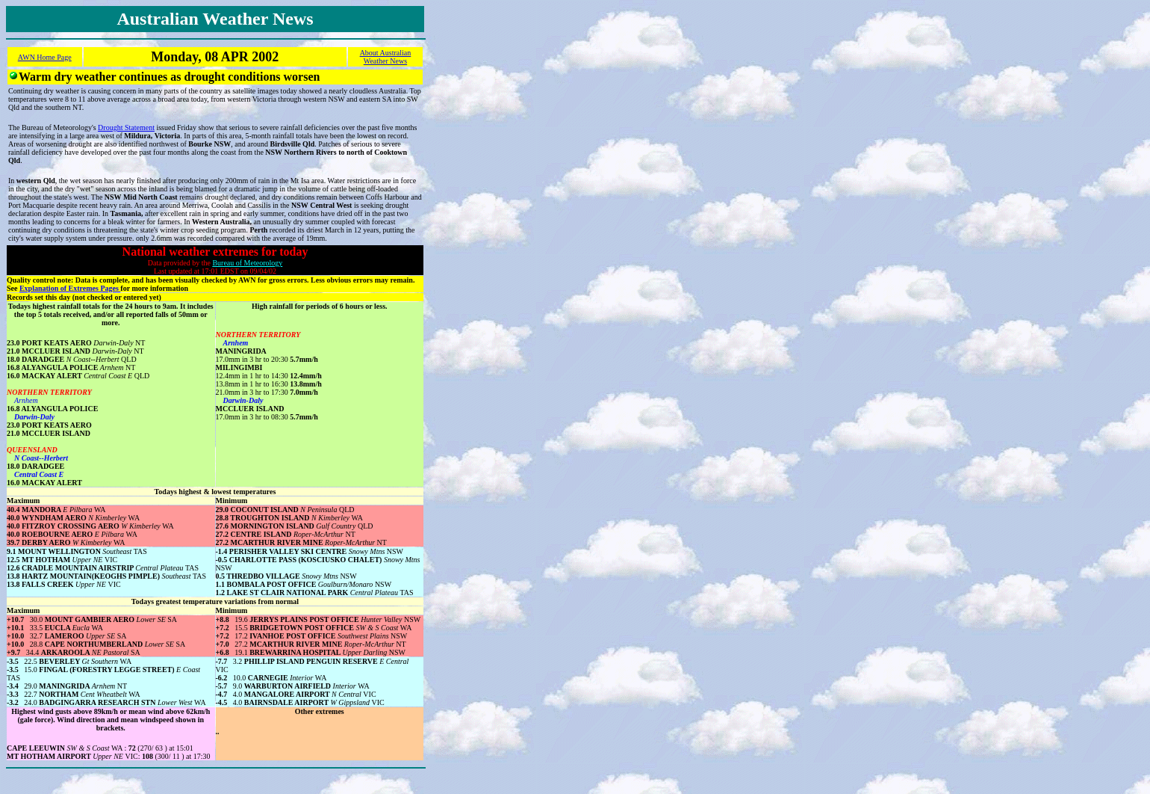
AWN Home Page (45, 57)
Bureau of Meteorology (247, 263)
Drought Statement (126, 127)
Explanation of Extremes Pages (69, 288)
